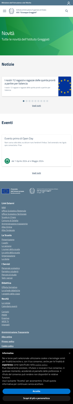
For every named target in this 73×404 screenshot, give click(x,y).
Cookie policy (8, 346)
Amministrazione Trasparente (15, 332)
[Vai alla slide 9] (47, 101)
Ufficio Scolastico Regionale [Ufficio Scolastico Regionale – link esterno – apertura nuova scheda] (14, 210)
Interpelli (6, 324)
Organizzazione (8, 255)
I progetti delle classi (11, 293)
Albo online (7, 336)
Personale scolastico (11, 268)
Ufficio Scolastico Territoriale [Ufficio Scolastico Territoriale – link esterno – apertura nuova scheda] (14, 214)
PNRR (4, 314)
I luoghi (5, 242)
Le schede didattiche (11, 290)
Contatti (5, 311)
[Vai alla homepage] (11, 11)
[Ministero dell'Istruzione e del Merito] (16, 2)
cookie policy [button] (41, 364)
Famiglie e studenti (10, 271)
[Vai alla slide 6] (38, 101)
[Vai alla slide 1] (23, 101)
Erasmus (5, 318)
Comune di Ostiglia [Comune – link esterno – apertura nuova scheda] (10, 220)
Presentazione (8, 239)
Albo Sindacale (8, 230)
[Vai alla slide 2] (26, 101)
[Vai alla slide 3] (29, 101)
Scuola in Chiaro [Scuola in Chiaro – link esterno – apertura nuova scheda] (9, 217)
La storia (5, 259)
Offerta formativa (9, 287)
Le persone (6, 246)
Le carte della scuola (11, 252)
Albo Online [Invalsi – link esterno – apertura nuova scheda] (7, 227)
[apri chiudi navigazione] (4, 11)
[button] (69, 353)
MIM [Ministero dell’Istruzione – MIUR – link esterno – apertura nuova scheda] (4, 207)
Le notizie (6, 303)
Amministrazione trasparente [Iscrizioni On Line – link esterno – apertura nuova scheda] (15, 223)
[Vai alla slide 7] (41, 101)
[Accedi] (68, 2)
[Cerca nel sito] (67, 11)
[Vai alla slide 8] (44, 101)
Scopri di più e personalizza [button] (36, 398)
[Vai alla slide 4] (32, 101)
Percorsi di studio (9, 274)
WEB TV (5, 321)
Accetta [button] (36, 391)
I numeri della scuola (11, 249)
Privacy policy (8, 341)
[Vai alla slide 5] (35, 101)
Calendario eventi (9, 306)
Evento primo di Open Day (19, 138)
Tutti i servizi (7, 277)
